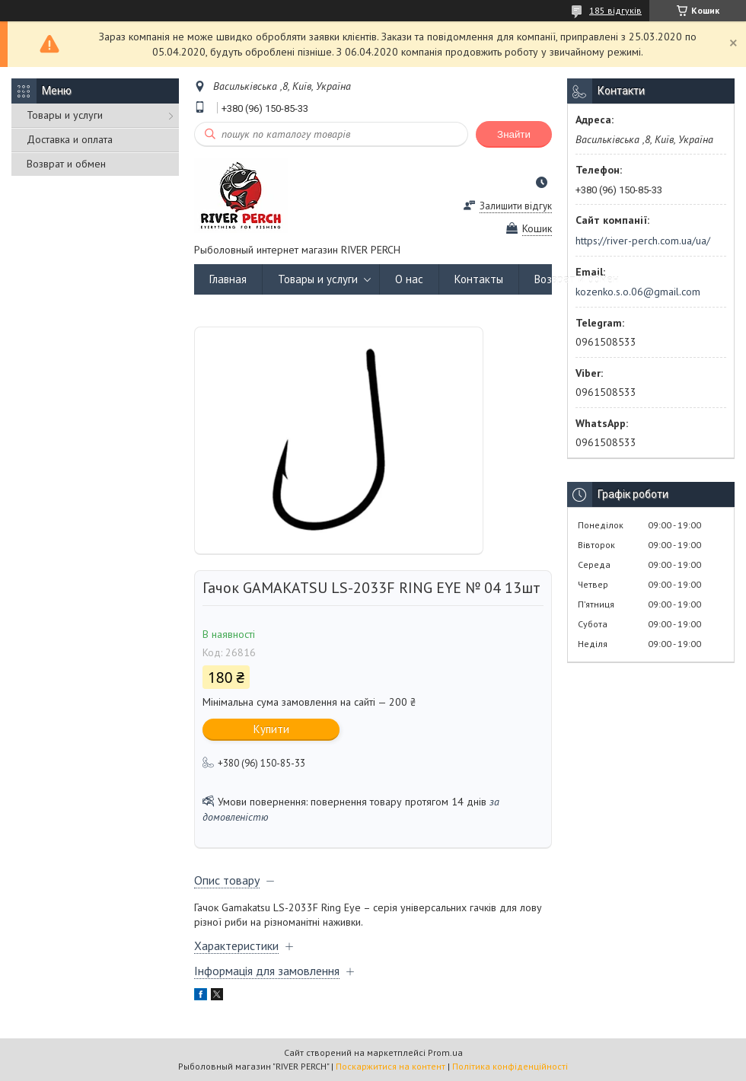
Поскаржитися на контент (390, 1066)
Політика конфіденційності (510, 1066)
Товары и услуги (65, 115)
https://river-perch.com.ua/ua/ (642, 240)
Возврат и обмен (66, 164)
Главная (228, 279)
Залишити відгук (516, 205)
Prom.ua (445, 1052)
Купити (271, 729)
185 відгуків (615, 10)
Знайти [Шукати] (514, 134)
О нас (409, 279)
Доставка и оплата (70, 139)
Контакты (478, 279)
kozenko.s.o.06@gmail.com (637, 291)
